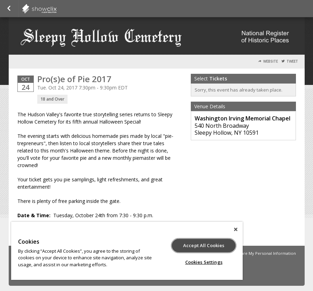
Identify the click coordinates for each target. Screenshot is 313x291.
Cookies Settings (203, 262)
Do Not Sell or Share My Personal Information (252, 253)
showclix (56, 8)
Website (270, 61)
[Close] (236, 229)
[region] (127, 251)
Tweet (292, 61)
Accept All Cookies (203, 245)
